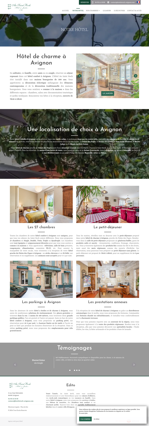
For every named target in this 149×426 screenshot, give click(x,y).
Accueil (65, 10)
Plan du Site (24, 407)
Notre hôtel (78, 10)
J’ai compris (85, 419)
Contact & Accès (134, 10)
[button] (138, 2)
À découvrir (119, 10)
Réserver (85, 2)
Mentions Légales (13, 407)
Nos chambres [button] (93, 10)
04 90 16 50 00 (100, 2)
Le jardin (107, 10)
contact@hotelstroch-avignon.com (123, 2)
